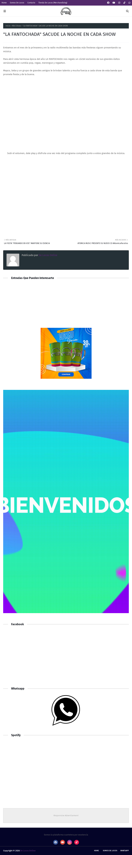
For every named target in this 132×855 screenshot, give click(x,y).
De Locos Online (47, 255)
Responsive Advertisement (66, 815)
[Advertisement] (66, 658)
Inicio (8, 26)
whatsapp (124, 851)
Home (4, 3)
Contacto (31, 3)
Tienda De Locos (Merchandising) (52, 3)
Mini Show (16, 26)
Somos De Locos (17, 3)
